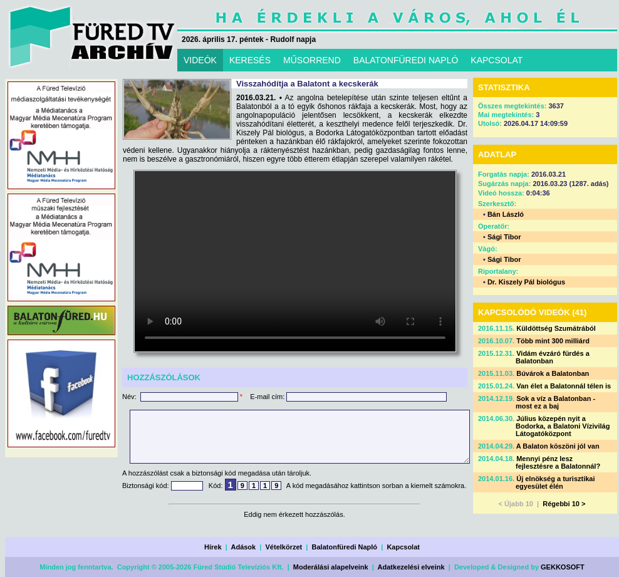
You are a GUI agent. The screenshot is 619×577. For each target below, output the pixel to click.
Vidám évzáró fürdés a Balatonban (553, 357)
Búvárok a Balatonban (552, 373)
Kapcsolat (403, 547)
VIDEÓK (200, 60)
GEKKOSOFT (563, 567)
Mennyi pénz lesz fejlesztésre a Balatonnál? (558, 462)
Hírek (213, 547)
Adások (243, 547)
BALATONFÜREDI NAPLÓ (406, 60)
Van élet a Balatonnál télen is (563, 386)
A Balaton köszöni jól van (558, 446)
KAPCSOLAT (497, 60)
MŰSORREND (312, 60)
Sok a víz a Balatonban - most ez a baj (555, 402)
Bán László (505, 214)
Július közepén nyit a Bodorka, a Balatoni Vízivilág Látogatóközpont (563, 426)
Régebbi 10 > (564, 503)
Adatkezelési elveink (411, 567)
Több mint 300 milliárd (553, 341)
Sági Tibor (504, 237)
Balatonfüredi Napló (345, 547)
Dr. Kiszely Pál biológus (526, 282)
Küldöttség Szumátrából (556, 328)
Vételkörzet (284, 547)
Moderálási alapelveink (330, 567)
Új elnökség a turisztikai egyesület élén (555, 482)
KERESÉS (250, 60)
